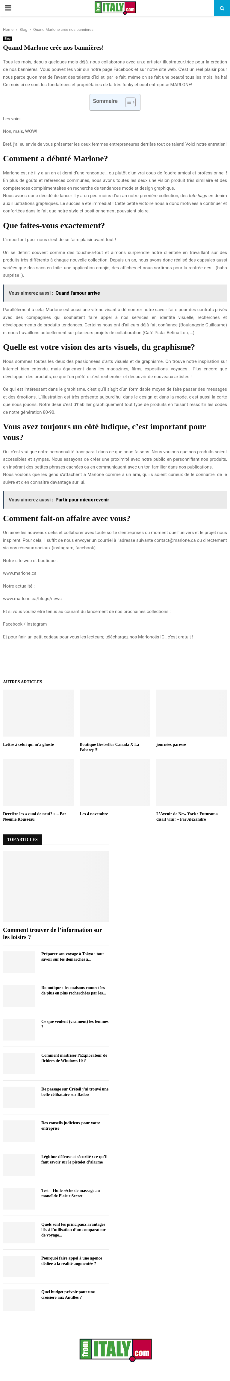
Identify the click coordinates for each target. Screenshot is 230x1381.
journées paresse (171, 744)
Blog (7, 38)
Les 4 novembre (94, 814)
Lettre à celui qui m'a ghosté (28, 744)
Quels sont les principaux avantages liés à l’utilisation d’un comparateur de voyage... (73, 1229)
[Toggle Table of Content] (127, 102)
